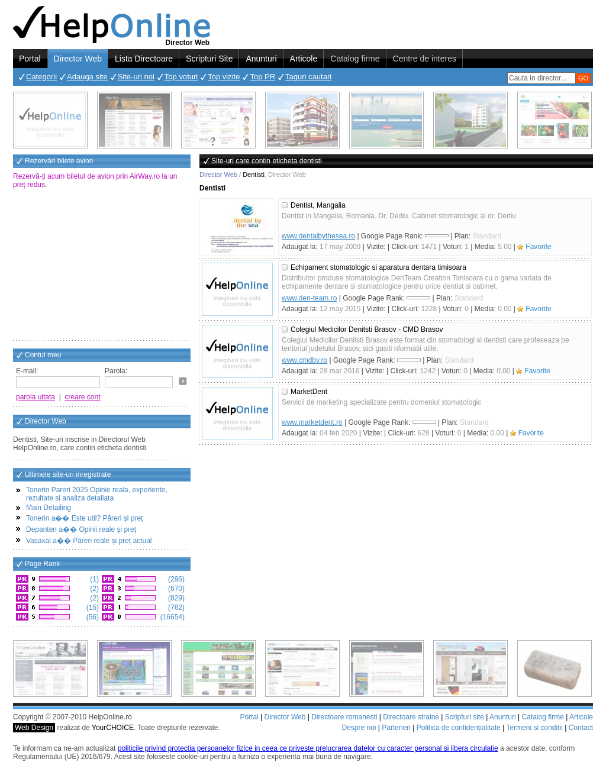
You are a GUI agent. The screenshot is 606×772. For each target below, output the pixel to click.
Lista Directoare (144, 58)
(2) (93, 588)
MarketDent (309, 391)
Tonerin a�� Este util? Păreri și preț (84, 518)
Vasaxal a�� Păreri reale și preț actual (89, 541)
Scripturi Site (209, 58)
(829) (175, 598)
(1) (93, 579)
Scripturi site (464, 717)
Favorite (538, 247)
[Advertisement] (102, 266)
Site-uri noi (136, 76)
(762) (175, 607)
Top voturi (181, 76)
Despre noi (358, 727)
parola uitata (35, 397)
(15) (91, 607)
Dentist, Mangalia (318, 205)
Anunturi (261, 58)
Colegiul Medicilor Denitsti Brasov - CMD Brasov (367, 329)
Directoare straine (411, 717)
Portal (30, 58)
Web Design (34, 727)
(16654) (171, 617)
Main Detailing (48, 507)
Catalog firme (354, 58)
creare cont (83, 397)
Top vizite (224, 76)
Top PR (262, 76)
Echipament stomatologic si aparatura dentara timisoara (378, 267)
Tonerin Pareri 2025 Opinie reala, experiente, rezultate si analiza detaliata (96, 494)
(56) (91, 617)
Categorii (41, 76)
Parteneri (396, 727)
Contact (581, 727)
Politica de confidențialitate (459, 727)
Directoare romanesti (344, 717)
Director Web (78, 58)
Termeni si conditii (534, 727)
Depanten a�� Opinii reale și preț (81, 529)
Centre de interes (424, 58)
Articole (304, 58)
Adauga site (87, 76)
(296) (175, 579)
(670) (175, 588)
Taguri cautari (308, 76)
